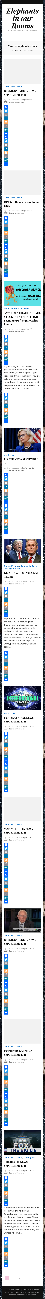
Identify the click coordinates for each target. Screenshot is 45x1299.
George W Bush (29, 566)
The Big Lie (29, 1157)
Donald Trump (11, 566)
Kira (8, 99)
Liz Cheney (9, 455)
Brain (7, 308)
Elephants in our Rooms (22, 18)
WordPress (31, 1295)
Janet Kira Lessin (13, 86)
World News (10, 713)
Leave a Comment (17, 102)
